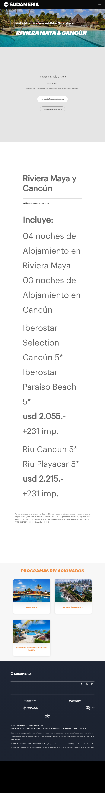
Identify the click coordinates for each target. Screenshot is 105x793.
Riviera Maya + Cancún (62, 23)
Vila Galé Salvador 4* (73, 607)
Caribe (20, 23)
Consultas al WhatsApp (52, 109)
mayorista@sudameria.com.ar (52, 99)
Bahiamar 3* (31, 607)
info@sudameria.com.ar (62, 728)
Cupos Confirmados (36, 23)
